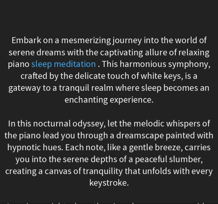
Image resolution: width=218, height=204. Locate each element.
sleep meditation (64, 64)
